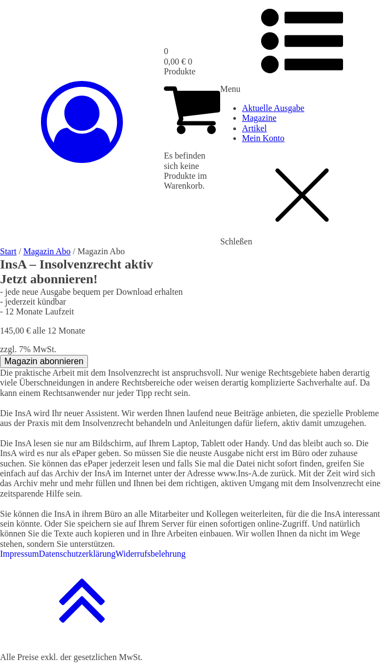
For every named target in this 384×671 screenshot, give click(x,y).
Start (8, 251)
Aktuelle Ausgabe (273, 108)
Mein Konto (263, 138)
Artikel (254, 128)
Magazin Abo (47, 251)
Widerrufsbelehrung (151, 553)
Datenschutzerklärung (77, 553)
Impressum (19, 553)
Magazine (259, 117)
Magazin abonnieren (44, 361)
